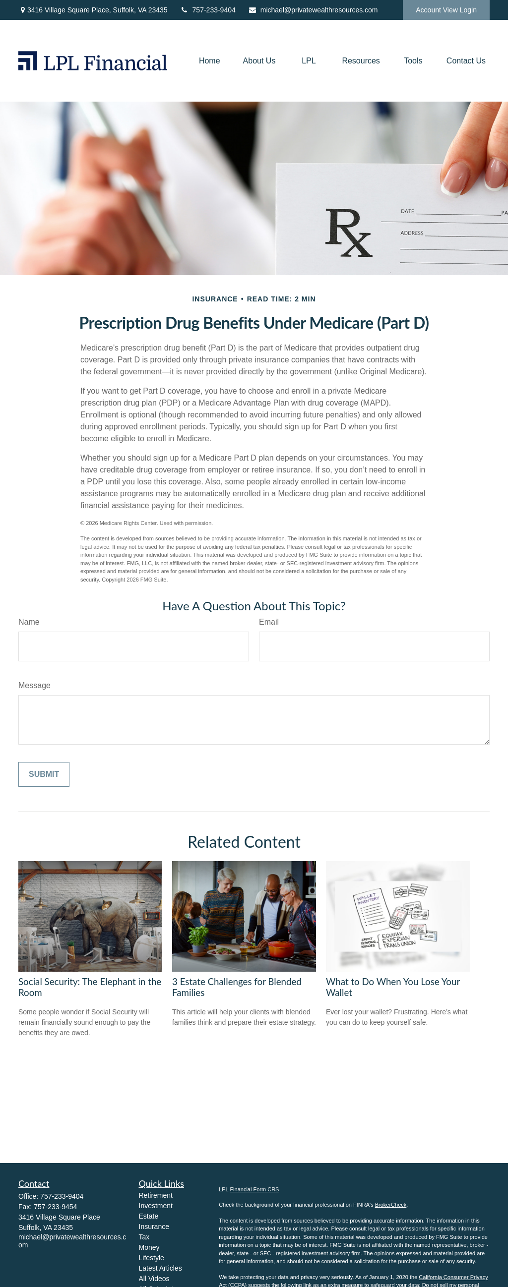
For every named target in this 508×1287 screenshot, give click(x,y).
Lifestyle (151, 1258)
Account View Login (446, 10)
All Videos (154, 1279)
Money (149, 1247)
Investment (156, 1206)
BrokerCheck (391, 1205)
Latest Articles (160, 1268)
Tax (144, 1237)
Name (29, 622)
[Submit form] (43, 774)
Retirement (156, 1195)
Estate (149, 1216)
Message (34, 685)
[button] (209, 60)
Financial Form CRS (254, 1189)
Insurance (154, 1226)
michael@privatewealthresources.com (313, 10)
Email (269, 622)
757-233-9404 (208, 10)
